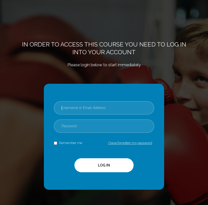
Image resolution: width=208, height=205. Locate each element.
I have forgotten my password (130, 143)
